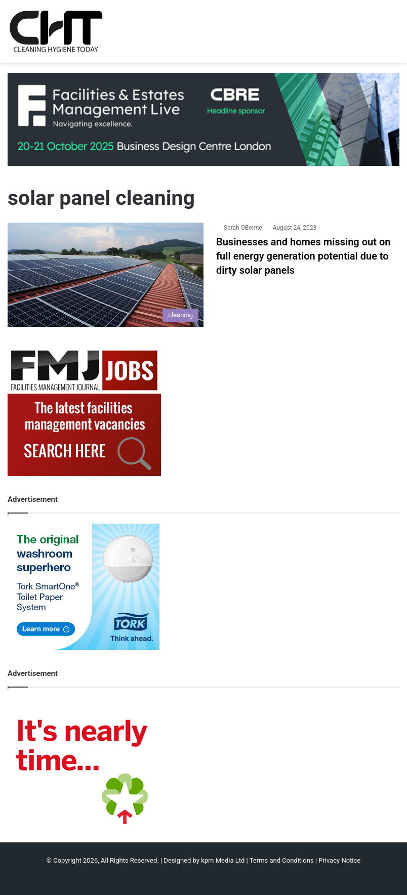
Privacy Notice (339, 860)
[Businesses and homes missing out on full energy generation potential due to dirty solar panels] (106, 275)
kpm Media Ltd (223, 860)
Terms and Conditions (282, 860)
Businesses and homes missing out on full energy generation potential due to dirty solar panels (303, 256)
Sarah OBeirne (243, 227)
